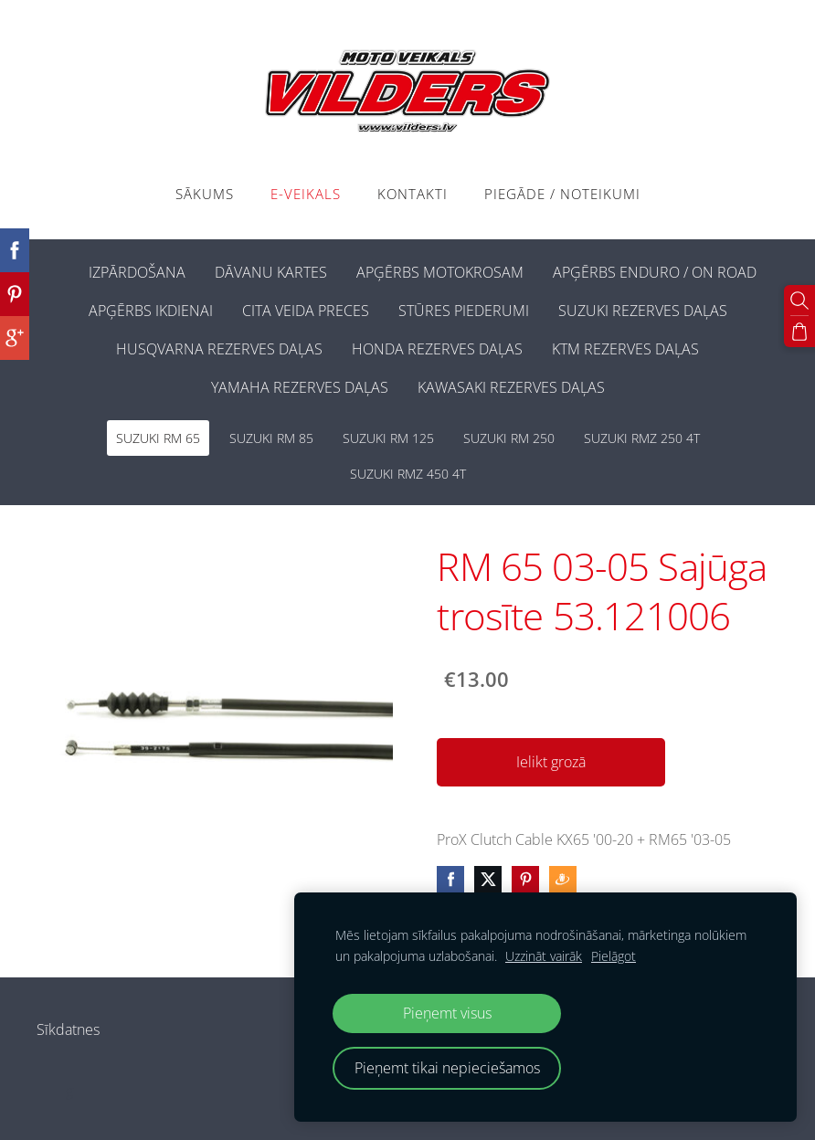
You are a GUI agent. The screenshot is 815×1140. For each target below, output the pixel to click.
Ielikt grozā (551, 762)
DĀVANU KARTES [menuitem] (271, 272)
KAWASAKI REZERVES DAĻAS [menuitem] (511, 387)
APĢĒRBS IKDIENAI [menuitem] (151, 311)
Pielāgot (613, 956)
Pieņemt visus (447, 1013)
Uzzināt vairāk (543, 956)
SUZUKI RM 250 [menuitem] (509, 438)
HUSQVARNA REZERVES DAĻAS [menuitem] (219, 349)
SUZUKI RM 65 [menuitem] (158, 438)
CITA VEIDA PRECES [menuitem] (305, 311)
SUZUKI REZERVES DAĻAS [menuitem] (642, 311)
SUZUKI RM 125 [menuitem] (388, 438)
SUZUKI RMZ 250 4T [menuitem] (642, 438)
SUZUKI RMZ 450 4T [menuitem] (408, 473)
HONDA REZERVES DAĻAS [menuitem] (437, 349)
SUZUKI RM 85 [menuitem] (271, 438)
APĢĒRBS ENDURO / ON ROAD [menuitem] (655, 272)
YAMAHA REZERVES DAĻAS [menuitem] (299, 387)
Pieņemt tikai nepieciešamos (447, 1068)
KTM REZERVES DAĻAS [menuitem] (625, 349)
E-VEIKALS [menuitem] (305, 194)
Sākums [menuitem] (204, 194)
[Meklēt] (799, 300)
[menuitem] (59, 268)
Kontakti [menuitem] (412, 194)
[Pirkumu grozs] (799, 331)
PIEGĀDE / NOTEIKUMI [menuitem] (562, 194)
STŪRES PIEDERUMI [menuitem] (463, 311)
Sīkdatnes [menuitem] (68, 1029)
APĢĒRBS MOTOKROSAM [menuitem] (440, 272)
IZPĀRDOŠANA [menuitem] (137, 272)
